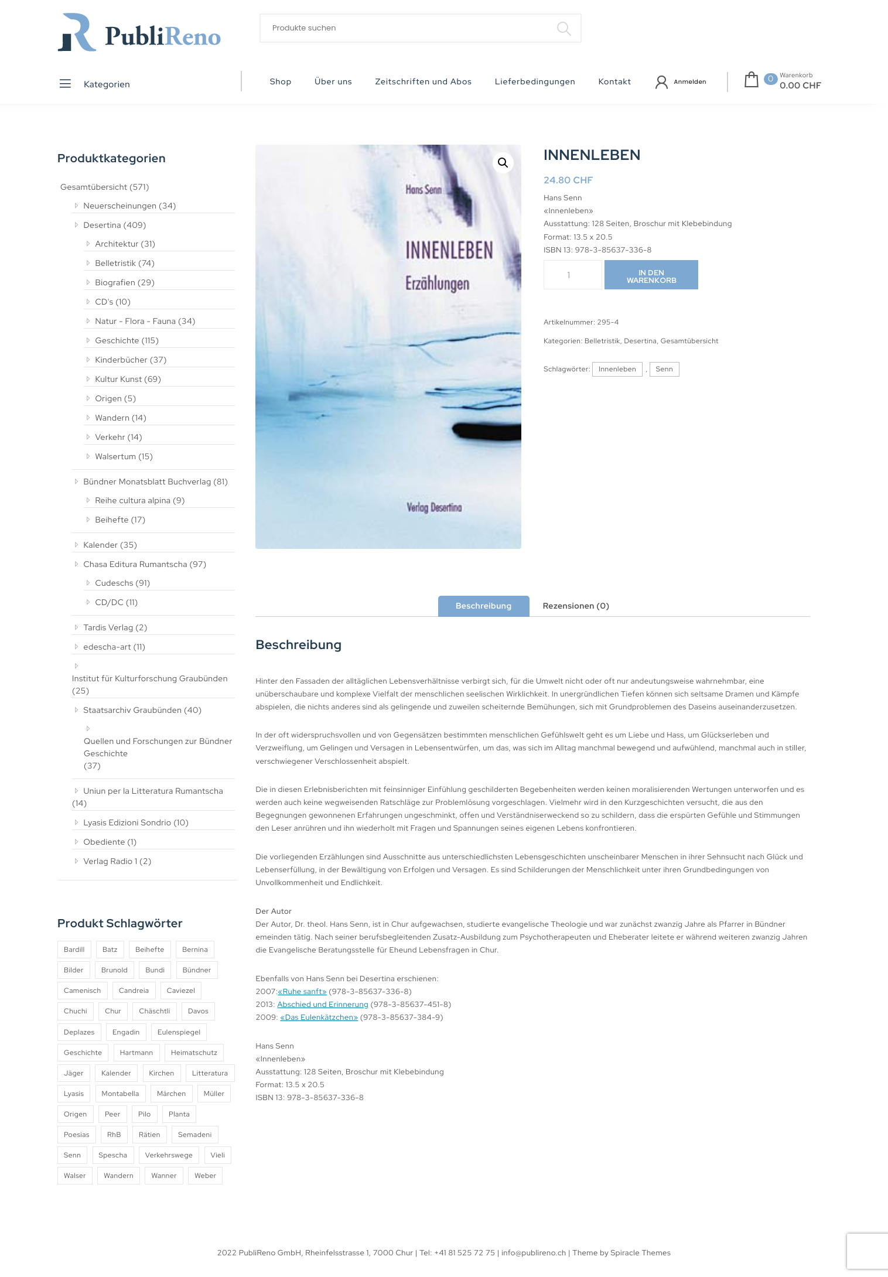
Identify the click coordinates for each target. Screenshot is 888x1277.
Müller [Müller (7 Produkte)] (214, 1093)
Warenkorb (796, 75)
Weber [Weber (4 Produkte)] (205, 1175)
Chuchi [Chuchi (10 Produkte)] (75, 1011)
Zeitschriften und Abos (423, 82)
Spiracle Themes (641, 1253)
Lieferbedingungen (535, 82)
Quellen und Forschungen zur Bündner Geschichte (158, 747)
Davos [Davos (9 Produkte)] (198, 1011)
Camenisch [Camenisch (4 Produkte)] (82, 990)
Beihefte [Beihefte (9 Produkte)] (150, 949)
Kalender (101, 545)
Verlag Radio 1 (111, 861)
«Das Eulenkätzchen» (319, 1017)
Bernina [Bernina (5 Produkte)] (195, 949)
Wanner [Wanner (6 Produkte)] (163, 1175)
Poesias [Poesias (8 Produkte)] (77, 1134)
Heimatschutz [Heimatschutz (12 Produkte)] (194, 1052)
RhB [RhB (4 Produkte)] (114, 1134)
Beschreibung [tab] (484, 606)
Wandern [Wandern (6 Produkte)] (119, 1175)
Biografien (115, 283)
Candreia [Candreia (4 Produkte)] (134, 990)
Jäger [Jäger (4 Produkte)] (74, 1073)
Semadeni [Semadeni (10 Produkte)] (194, 1134)
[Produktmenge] (573, 274)
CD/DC (109, 602)
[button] (503, 162)
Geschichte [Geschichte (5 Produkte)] (83, 1052)
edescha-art (107, 647)
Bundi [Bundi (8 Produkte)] (155, 970)
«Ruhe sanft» (302, 991)
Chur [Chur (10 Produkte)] (113, 1011)
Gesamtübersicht (93, 187)
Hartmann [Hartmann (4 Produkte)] (136, 1052)
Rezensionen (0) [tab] (576, 606)
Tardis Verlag (109, 628)
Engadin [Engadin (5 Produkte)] (126, 1032)
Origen (108, 399)
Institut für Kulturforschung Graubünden (150, 679)
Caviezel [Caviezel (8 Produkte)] (181, 990)
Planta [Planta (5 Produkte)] (179, 1114)
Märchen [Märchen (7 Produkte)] (171, 1093)
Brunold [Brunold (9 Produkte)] (114, 970)
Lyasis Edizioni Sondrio (128, 823)
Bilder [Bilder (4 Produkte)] (74, 970)
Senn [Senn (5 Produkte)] (72, 1155)
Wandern (112, 418)
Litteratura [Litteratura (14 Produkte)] (210, 1073)
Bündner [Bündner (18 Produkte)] (197, 970)
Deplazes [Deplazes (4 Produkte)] (79, 1032)
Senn (664, 369)
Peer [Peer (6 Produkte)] (113, 1114)
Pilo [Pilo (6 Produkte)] (144, 1114)
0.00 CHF (801, 85)
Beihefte (112, 520)
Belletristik (115, 263)
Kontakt (615, 82)
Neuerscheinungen (120, 206)
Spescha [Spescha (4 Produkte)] (113, 1155)
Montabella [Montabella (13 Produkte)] (120, 1093)
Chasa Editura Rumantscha (135, 564)
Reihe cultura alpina (133, 501)
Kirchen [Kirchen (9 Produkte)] (162, 1073)
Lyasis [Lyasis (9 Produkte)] (74, 1093)
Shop (281, 82)
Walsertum (115, 457)
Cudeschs (114, 583)
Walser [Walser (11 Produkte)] (75, 1175)
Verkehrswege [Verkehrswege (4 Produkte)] (169, 1155)
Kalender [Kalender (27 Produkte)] (116, 1073)
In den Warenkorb (652, 276)
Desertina (102, 225)
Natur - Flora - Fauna (135, 321)
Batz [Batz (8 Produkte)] (110, 949)
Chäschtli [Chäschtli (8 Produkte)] (154, 1011)
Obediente (104, 842)
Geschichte (117, 341)
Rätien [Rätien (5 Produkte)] (149, 1134)
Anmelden (690, 81)
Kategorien (94, 83)
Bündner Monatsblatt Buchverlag (147, 482)
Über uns (333, 82)
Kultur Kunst (118, 379)
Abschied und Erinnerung (322, 1004)
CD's (104, 302)
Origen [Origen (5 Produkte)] (75, 1114)
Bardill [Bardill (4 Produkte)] (74, 949)
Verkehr (110, 437)
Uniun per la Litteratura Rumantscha (154, 791)
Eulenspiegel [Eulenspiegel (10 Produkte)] (179, 1032)
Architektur (117, 244)
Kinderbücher (121, 360)
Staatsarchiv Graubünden (133, 710)
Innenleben (617, 369)
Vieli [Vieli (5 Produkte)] (218, 1155)
